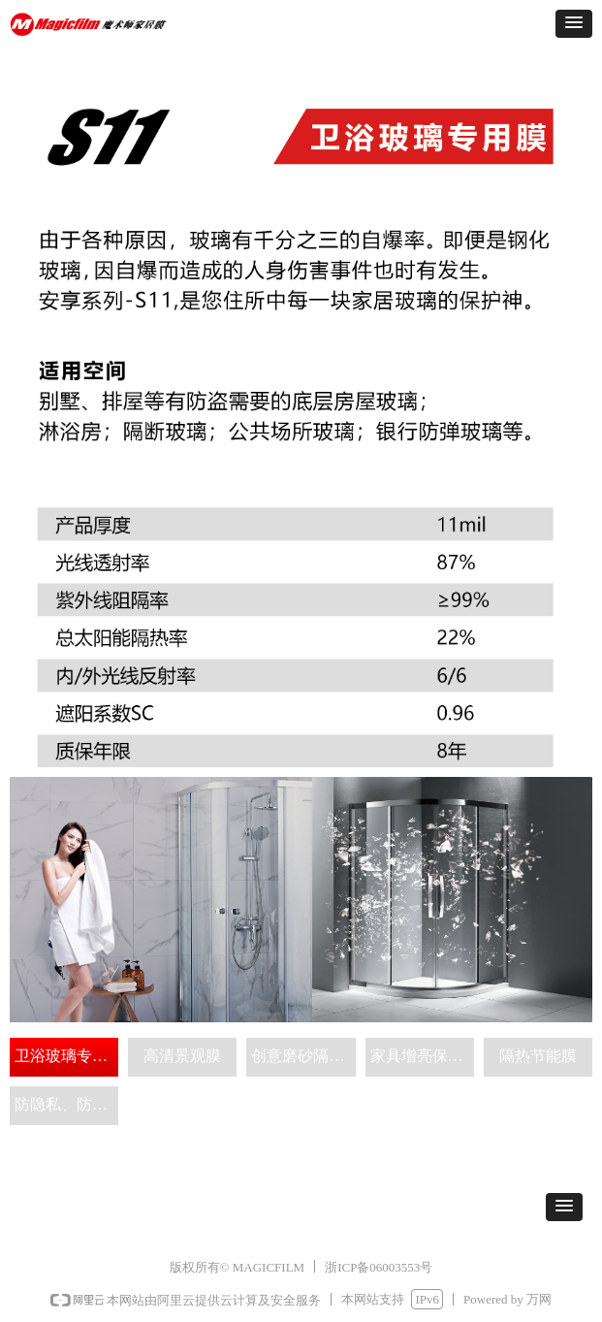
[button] (573, 24)
